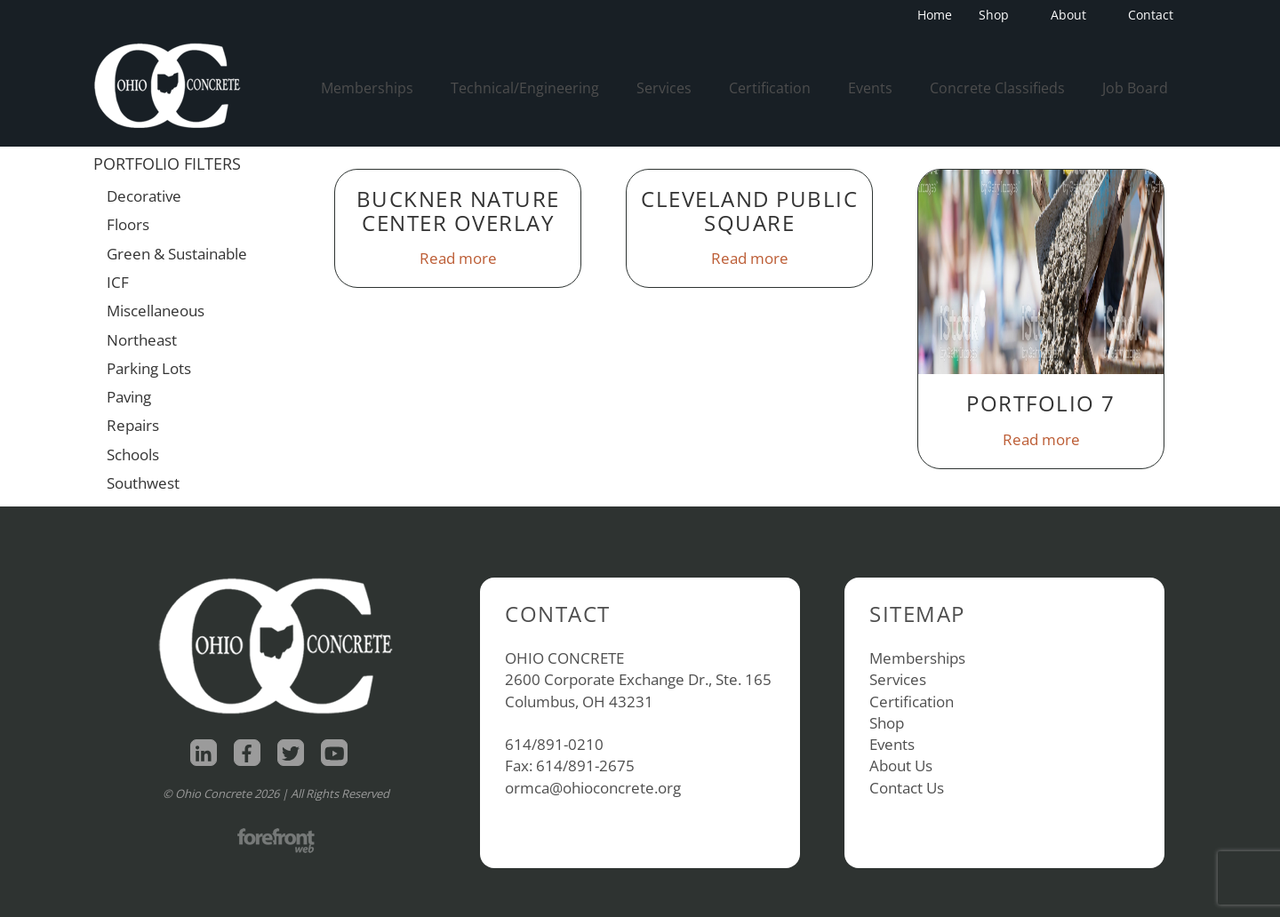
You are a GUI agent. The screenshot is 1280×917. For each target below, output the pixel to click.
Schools (133, 454)
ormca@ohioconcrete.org (593, 787)
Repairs (133, 425)
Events (870, 88)
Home (934, 14)
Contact (1150, 14)
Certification (770, 88)
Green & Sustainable (177, 253)
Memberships (367, 88)
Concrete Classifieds (997, 88)
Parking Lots (149, 368)
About (1074, 14)
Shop (999, 14)
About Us (900, 765)
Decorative (144, 196)
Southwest (143, 483)
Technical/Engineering (525, 88)
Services (664, 88)
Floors (128, 224)
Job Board (1135, 88)
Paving (129, 397)
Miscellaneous (155, 310)
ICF (118, 282)
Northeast (142, 340)
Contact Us (906, 787)
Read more (458, 258)
